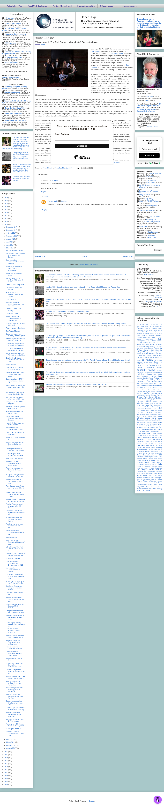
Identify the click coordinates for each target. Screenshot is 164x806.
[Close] (112, 121)
